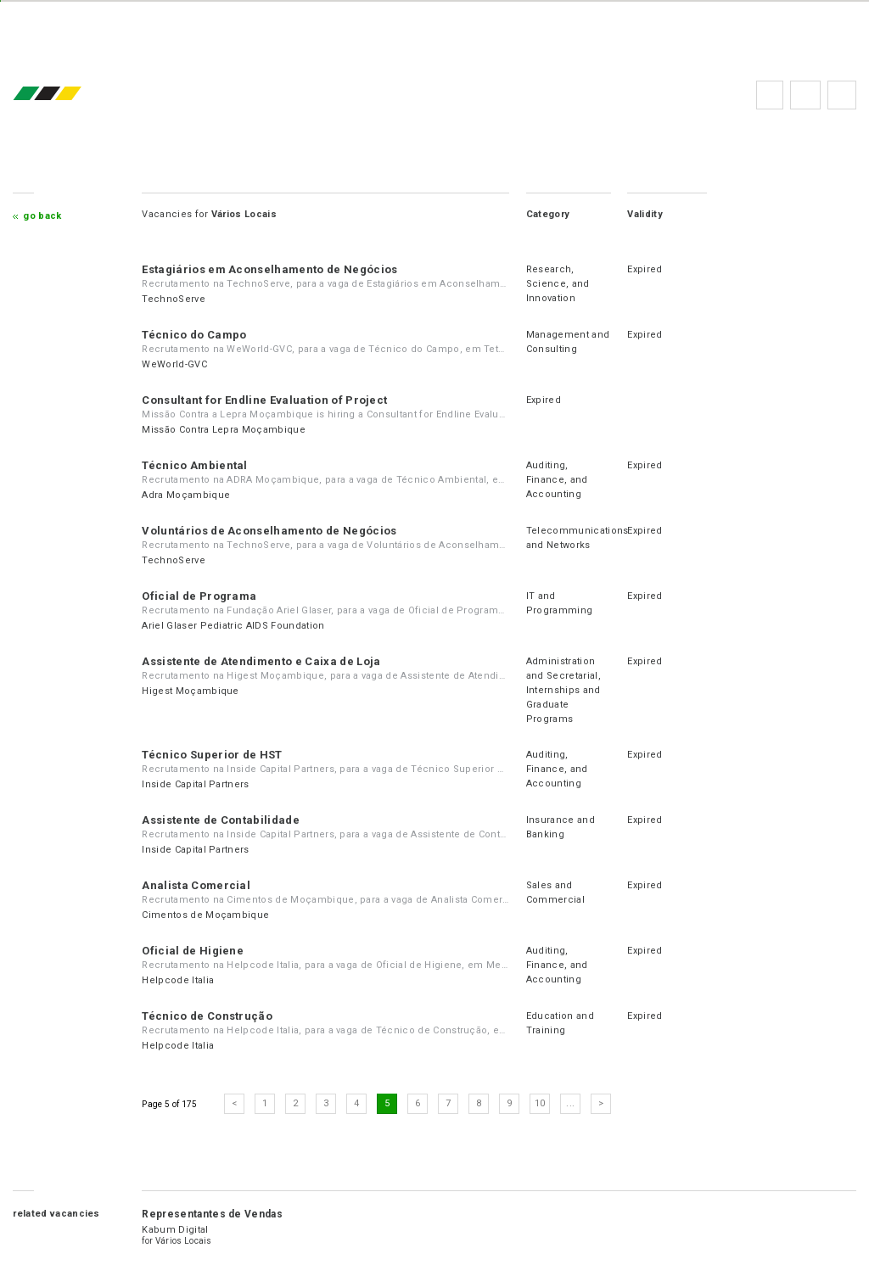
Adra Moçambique (186, 495)
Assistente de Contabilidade (221, 820)
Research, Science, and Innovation (558, 284)
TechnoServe (173, 299)
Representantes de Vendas (212, 1214)
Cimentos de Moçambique (205, 915)
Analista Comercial (196, 885)
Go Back (42, 215)
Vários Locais (183, 1240)
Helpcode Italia (178, 980)
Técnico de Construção (207, 1016)
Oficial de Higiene (193, 950)
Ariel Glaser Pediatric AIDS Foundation (233, 625)
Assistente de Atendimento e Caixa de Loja (261, 661)
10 (540, 1103)
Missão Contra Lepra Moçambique (224, 429)
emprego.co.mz (72, 95)
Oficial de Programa (199, 596)
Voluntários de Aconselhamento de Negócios (269, 530)
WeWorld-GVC (174, 364)
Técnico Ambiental (194, 465)
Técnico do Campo (194, 334)
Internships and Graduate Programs (563, 705)
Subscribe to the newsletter (841, 95)
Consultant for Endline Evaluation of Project (264, 400)
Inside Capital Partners (195, 784)
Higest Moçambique (190, 691)
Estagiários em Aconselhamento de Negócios (269, 269)
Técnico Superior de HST (212, 754)
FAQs (805, 95)
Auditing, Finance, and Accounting (557, 480)
